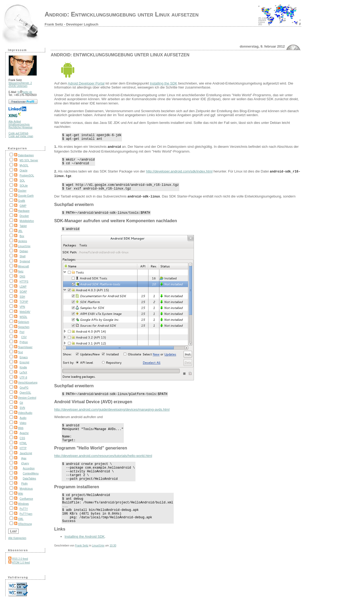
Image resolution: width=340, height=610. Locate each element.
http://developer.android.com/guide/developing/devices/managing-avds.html (111, 415)
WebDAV (25, 311)
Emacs (24, 357)
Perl (22, 332)
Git (21, 402)
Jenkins (22, 241)
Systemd (25, 261)
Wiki (20, 493)
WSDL (23, 316)
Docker (22, 190)
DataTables (29, 478)
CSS (22, 438)
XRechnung (25, 524)
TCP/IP (24, 301)
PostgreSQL (27, 175)
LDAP (23, 286)
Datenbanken (26, 155)
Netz (21, 271)
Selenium (23, 322)
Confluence (26, 498)
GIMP (23, 205)
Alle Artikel (14, 121)
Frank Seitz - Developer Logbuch (71, 24)
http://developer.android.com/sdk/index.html (179, 174)
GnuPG (24, 387)
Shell (23, 256)
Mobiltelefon (27, 221)
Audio (23, 418)
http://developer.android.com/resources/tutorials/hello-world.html (103, 465)
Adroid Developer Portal (86, 83)
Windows (23, 503)
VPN (22, 306)
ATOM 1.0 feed (21, 562)
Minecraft (23, 266)
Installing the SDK (163, 83)
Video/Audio (25, 412)
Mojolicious (26, 488)
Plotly (24, 483)
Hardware (23, 210)
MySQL (24, 165)
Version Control (27, 397)
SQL (22, 180)
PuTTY (24, 508)
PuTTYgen (26, 513)
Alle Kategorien (17, 538)
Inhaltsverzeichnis (18, 124)
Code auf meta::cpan (20, 136)
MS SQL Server (29, 160)
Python (24, 342)
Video (23, 423)
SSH (22, 296)
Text (20, 352)
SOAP (23, 291)
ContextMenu (31, 473)
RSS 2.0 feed (20, 558)
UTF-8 (23, 377)
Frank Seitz (81, 564)
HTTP (23, 448)
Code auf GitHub (18, 133)
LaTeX (23, 372)
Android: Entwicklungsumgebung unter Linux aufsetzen (121, 14)
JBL (20, 231)
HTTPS (24, 281)
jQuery (25, 463)
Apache (24, 433)
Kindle (23, 367)
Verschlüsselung (27, 382)
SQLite (24, 185)
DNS (22, 276)
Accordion (29, 468)
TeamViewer (25, 347)
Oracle (23, 170)
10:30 (112, 564)
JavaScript (26, 453)
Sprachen (23, 327)
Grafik (21, 200)
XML (21, 519)
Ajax (23, 458)
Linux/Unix (24, 246)
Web (20, 428)
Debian (24, 251)
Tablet (23, 226)
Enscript (24, 362)
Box (22, 236)
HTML (23, 443)
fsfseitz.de (25, 92)
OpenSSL (25, 392)
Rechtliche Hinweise (20, 127)
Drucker (24, 215)
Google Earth (26, 195)
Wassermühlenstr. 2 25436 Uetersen (20, 84)
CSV (24, 337)
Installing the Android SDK (85, 556)
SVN (22, 407)
